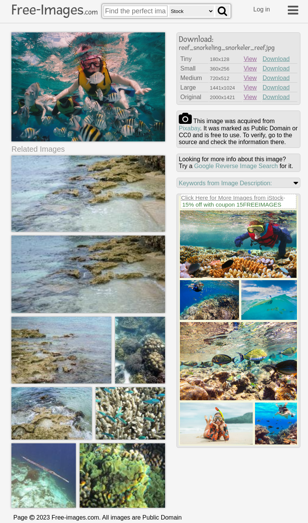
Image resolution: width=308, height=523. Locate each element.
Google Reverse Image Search (236, 166)
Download (276, 59)
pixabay (189, 128)
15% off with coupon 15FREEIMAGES (231, 204)
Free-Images (54, 10)
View (250, 59)
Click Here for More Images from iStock (232, 197)
